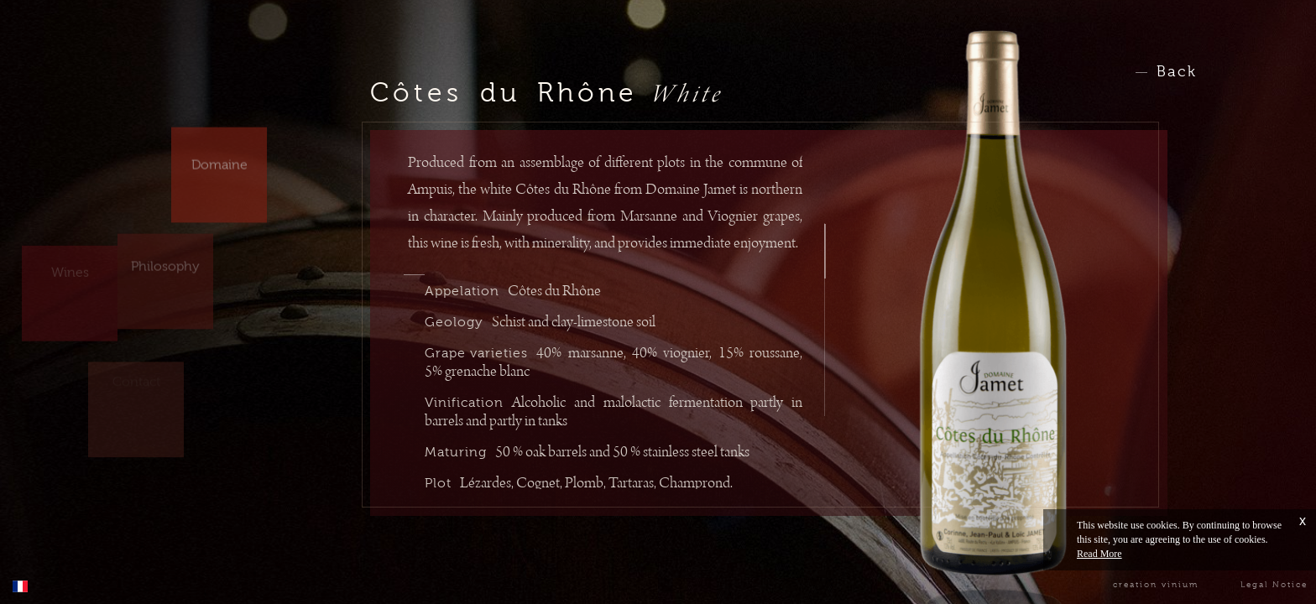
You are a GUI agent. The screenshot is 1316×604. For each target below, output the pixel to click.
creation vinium (1155, 584)
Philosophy (165, 259)
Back (1177, 71)
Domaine (219, 155)
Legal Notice (1274, 584)
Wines (70, 260)
